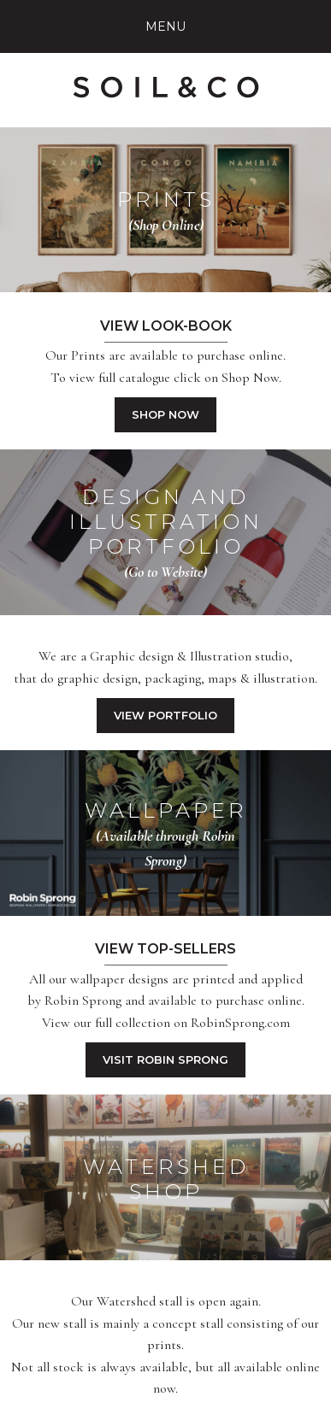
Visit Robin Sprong (165, 1059)
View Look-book (166, 326)
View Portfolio (165, 715)
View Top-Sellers (165, 949)
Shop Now (165, 414)
